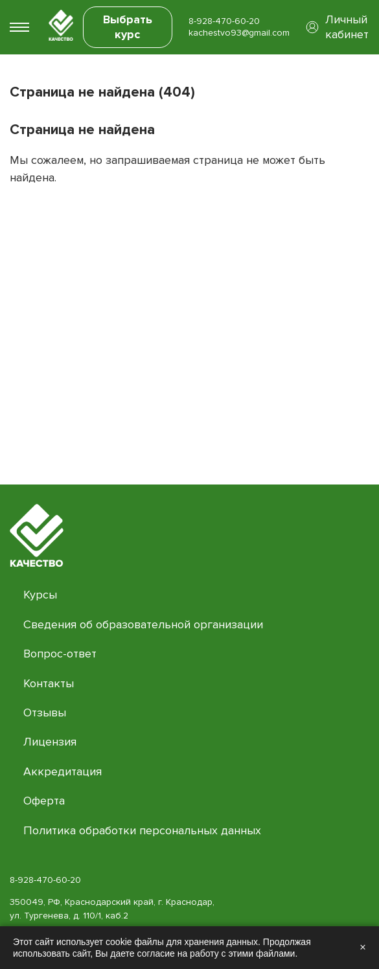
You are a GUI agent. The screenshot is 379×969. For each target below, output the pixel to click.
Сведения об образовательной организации (143, 624)
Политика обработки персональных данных (142, 830)
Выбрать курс (127, 26)
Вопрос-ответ (60, 653)
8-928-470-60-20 (224, 21)
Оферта (44, 800)
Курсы (40, 594)
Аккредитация (62, 771)
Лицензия (49, 742)
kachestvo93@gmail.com (239, 32)
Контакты (48, 683)
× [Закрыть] (363, 947)
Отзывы (44, 712)
